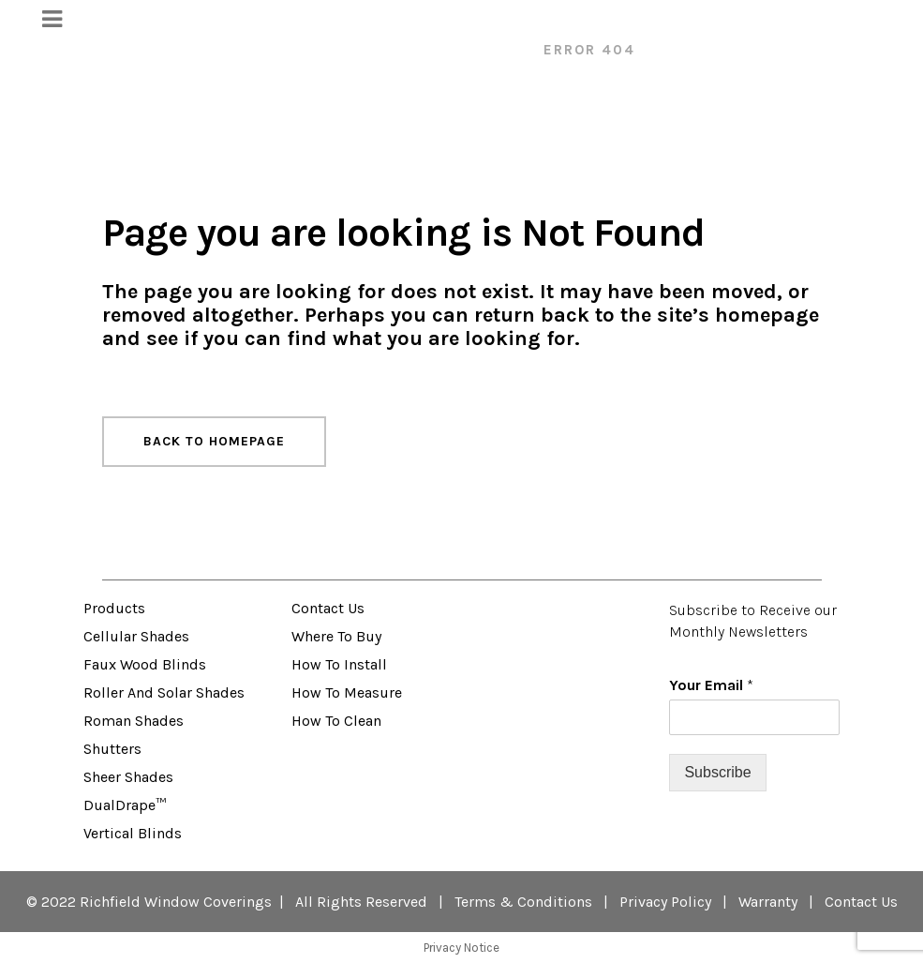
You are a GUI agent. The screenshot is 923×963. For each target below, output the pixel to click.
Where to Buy (336, 636)
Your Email (711, 685)
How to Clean (336, 721)
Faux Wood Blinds (144, 664)
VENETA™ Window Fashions (406, 49)
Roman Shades (133, 721)
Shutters (112, 749)
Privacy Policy (665, 901)
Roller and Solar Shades (164, 692)
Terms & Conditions (523, 901)
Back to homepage (214, 441)
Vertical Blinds (132, 833)
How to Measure (346, 692)
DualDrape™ (124, 805)
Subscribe (717, 772)
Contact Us (328, 608)
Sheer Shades (128, 777)
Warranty (767, 901)
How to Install (339, 664)
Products (114, 608)
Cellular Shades (136, 636)
